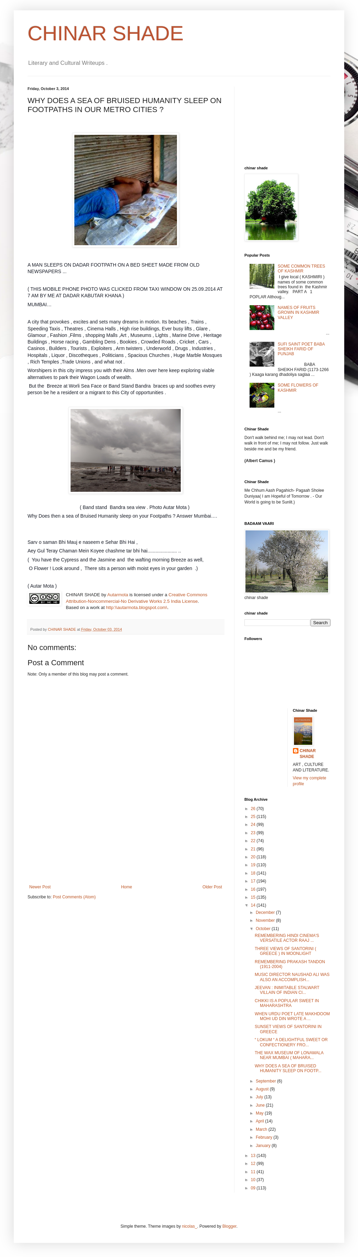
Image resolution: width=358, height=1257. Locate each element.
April (260, 1121)
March (262, 1129)
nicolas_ (189, 1226)
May (260, 1113)
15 (254, 897)
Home (126, 887)
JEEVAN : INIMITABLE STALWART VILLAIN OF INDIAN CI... (287, 990)
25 (254, 816)
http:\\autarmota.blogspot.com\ (136, 607)
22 (254, 840)
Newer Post (40, 887)
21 (254, 849)
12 (254, 1163)
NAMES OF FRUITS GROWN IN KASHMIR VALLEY (298, 312)
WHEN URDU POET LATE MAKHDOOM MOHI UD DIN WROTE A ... (292, 1016)
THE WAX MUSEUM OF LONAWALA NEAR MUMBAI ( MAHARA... (289, 1055)
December (266, 912)
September (266, 1081)
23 (254, 832)
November (266, 920)
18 (254, 873)
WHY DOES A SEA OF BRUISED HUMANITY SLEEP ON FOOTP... (288, 1068)
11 (254, 1171)
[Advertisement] (125, 854)
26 (254, 808)
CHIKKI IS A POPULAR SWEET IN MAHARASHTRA (287, 1003)
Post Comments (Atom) (74, 897)
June (261, 1105)
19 (254, 864)
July (260, 1097)
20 (254, 857)
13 (254, 1155)
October (264, 928)
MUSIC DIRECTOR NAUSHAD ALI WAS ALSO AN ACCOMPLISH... (292, 977)
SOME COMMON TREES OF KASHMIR (301, 268)
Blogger (229, 1226)
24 (254, 824)
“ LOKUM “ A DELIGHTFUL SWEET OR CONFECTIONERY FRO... (291, 1042)
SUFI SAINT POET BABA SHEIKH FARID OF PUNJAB (301, 349)
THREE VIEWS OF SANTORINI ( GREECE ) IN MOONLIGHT (285, 951)
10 (254, 1179)
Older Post (212, 887)
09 (254, 1188)
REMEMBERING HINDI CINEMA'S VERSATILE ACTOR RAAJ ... (287, 938)
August (263, 1089)
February (264, 1137)
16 (254, 889)
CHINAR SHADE (105, 33)
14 (254, 905)
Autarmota (117, 594)
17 (254, 881)
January (264, 1145)
